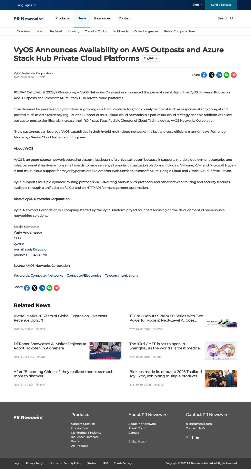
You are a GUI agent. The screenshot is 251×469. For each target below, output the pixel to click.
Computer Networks (47, 275)
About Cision (137, 428)
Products (62, 18)
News (81, 18)
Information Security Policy (65, 463)
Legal (17, 463)
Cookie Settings (123, 463)
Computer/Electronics (84, 275)
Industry (73, 31)
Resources (102, 18)
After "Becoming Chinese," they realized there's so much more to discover (63, 374)
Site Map (92, 463)
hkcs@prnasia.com (199, 424)
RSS (105, 463)
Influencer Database (85, 437)
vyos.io (19, 244)
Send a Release (221, 4)
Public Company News (179, 31)
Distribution (79, 428)
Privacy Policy (34, 463)
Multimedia (120, 31)
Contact (124, 18)
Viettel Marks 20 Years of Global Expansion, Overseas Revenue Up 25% (60, 318)
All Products (79, 446)
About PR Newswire (147, 414)
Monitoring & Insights (86, 432)
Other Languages (146, 31)
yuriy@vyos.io (35, 249)
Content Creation (83, 424)
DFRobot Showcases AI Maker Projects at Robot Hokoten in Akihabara (50, 346)
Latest (39, 31)
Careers (133, 432)
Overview (23, 31)
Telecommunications (121, 275)
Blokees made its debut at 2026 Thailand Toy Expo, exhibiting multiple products (165, 374)
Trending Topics (96, 31)
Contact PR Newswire (207, 414)
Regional (56, 31)
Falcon (75, 441)
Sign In (197, 4)
